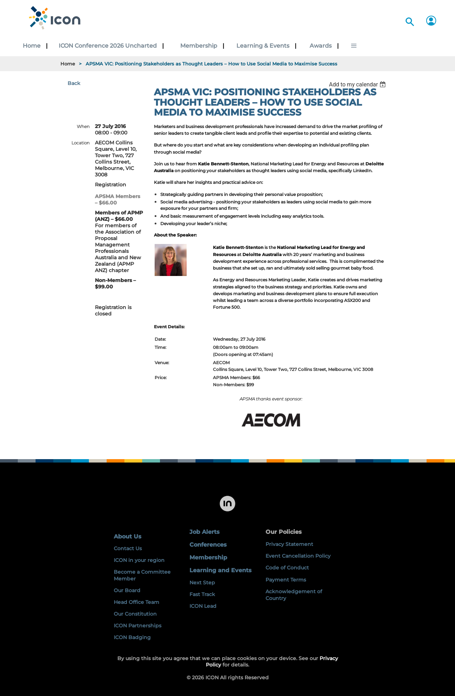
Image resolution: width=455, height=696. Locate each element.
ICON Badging (132, 637)
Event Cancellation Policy (298, 556)
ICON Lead (202, 606)
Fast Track (202, 594)
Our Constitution (135, 614)
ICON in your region (139, 560)
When (83, 126)
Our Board (127, 590)
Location (80, 142)
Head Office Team (136, 602)
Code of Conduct (287, 567)
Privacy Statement (289, 544)
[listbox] (358, 84)
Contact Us (128, 548)
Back (74, 83)
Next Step (202, 582)
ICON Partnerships (137, 625)
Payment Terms (286, 580)
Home (67, 64)
